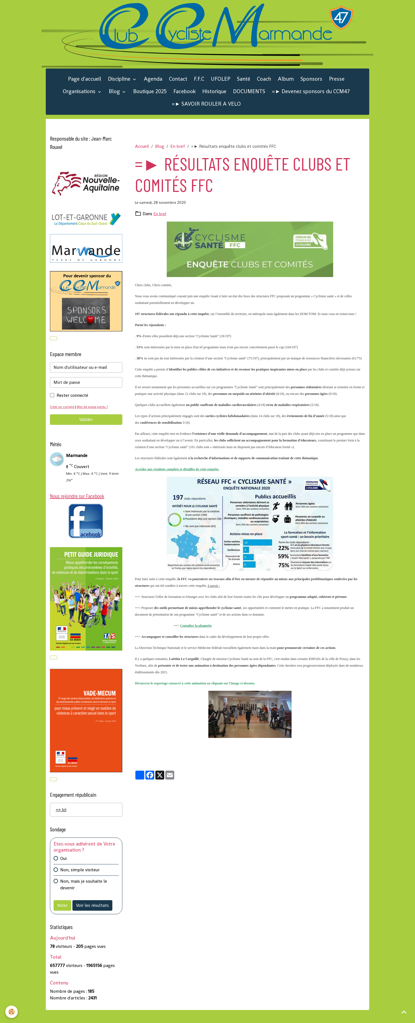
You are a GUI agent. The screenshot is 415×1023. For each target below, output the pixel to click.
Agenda (153, 88)
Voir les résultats (92, 918)
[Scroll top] (404, 1012)
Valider (86, 430)
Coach (264, 88)
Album (286, 88)
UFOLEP (220, 88)
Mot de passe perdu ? (95, 417)
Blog (115, 101)
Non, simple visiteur (80, 883)
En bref (177, 156)
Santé (243, 88)
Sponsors (311, 88)
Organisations (80, 101)
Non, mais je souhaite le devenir (83, 897)
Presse (337, 88)
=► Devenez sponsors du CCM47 (311, 101)
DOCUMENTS (249, 101)
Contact (178, 88)
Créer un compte (63, 417)
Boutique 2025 (150, 101)
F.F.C (199, 88)
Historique (214, 101)
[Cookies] (12, 1011)
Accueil (142, 156)
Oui (63, 871)
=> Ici (61, 823)
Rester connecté (72, 406)
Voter (62, 918)
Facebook (184, 101)
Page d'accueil (84, 88)
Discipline (120, 88)
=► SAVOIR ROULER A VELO (206, 113)
